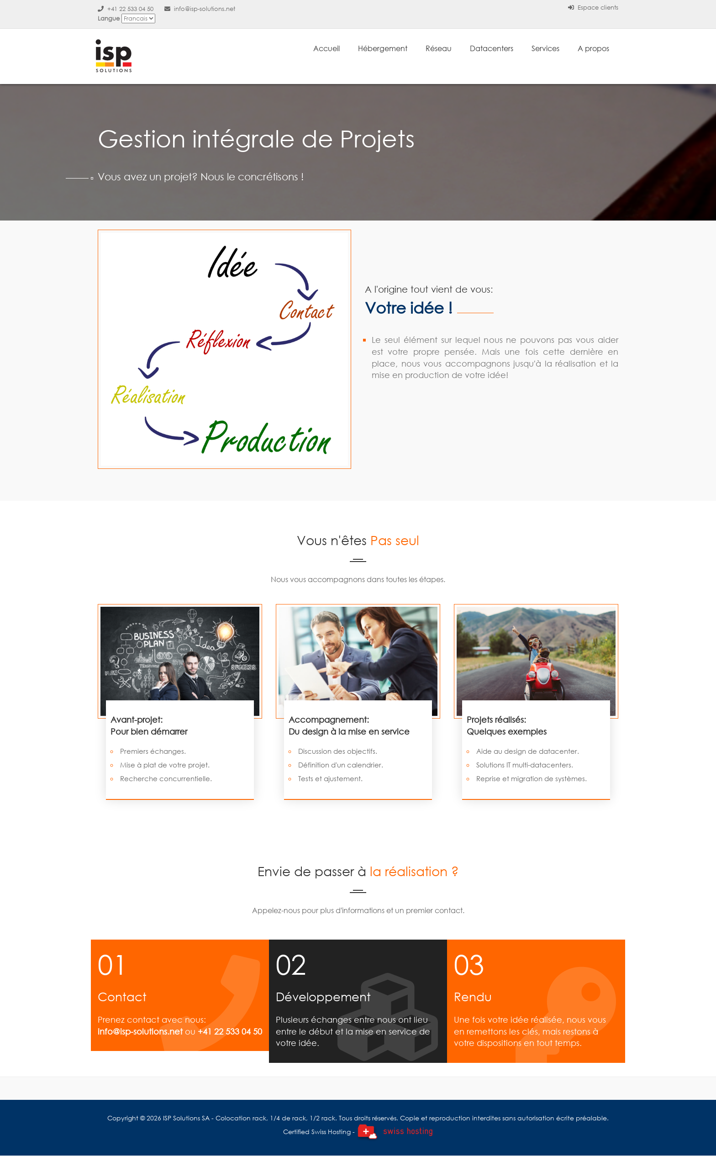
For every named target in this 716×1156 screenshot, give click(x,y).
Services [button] (545, 48)
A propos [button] (593, 48)
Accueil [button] (326, 48)
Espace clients (593, 7)
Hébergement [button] (382, 48)
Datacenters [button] (491, 48)
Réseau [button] (439, 48)
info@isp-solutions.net (199, 9)
